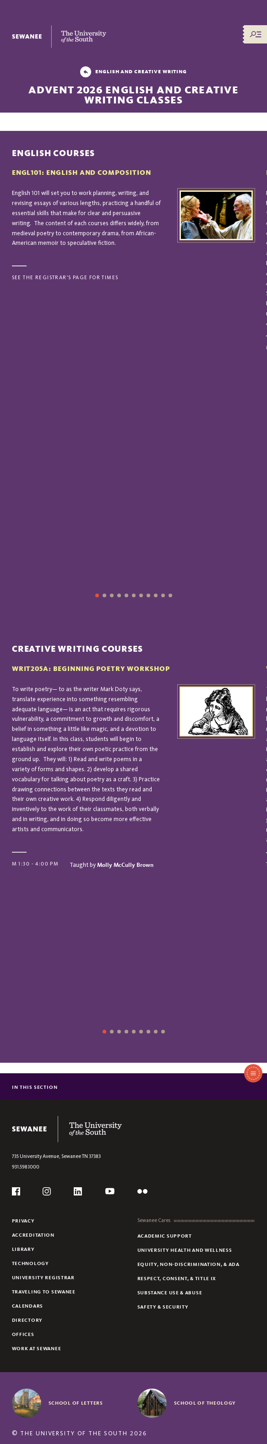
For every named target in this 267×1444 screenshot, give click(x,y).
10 (163, 595)
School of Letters (76, 1403)
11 (170, 595)
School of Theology (205, 1403)
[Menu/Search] (255, 34)
